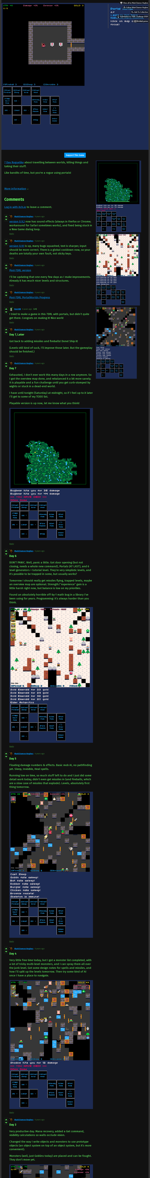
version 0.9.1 (16, 246)
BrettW (17, 309)
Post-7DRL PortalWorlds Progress (29, 297)
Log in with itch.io (15, 207)
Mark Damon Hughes (23, 216)
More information (16, 188)
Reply (11, 234)
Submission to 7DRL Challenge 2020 (132, 16)
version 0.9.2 (17, 221)
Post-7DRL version (20, 270)
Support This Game (75, 155)
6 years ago (40, 216)
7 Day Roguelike (14, 162)
